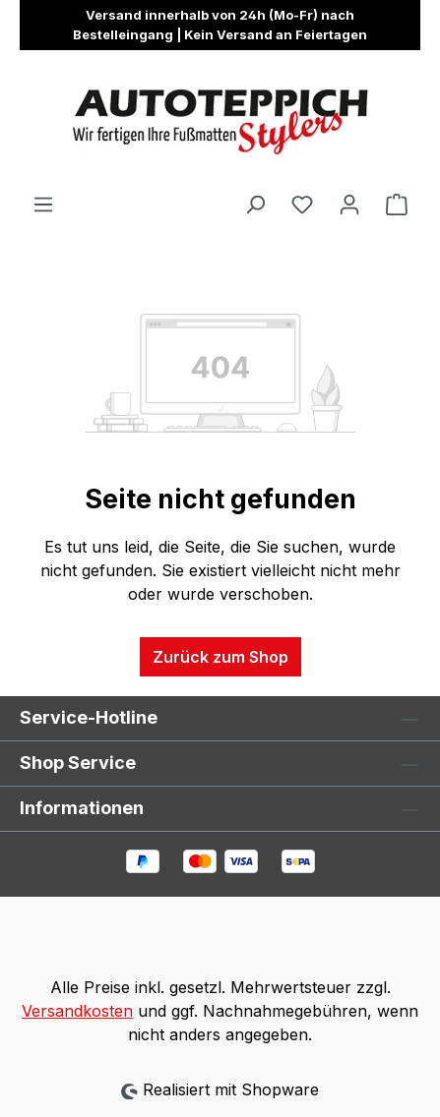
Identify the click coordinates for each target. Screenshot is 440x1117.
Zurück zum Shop (220, 657)
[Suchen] (255, 203)
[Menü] (43, 203)
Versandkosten (77, 1011)
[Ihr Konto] (349, 203)
